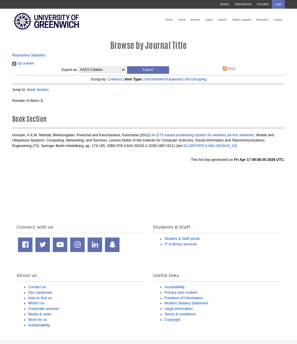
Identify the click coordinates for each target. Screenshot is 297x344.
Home (169, 19)
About (181, 19)
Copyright (172, 319)
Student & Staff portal (182, 238)
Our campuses (40, 292)
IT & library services (180, 244)
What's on (36, 303)
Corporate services (43, 308)
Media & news (39, 314)
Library (278, 19)
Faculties (263, 4)
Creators (115, 79)
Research (262, 19)
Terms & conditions (180, 314)
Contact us (37, 287)
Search (224, 4)
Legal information (178, 308)
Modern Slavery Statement (186, 303)
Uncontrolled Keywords (163, 79)
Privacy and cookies (180, 292)
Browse (195, 19)
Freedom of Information (183, 298)
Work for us (37, 319)
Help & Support (241, 19)
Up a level (23, 63)
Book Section (38, 89)
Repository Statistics (29, 55)
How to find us (40, 298)
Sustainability (39, 325)
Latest (209, 19)
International (243, 4)
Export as (69, 70)
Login (278, 4)
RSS (228, 69)
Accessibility (174, 287)
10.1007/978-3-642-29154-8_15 (209, 146)
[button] (148, 70)
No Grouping (195, 79)
